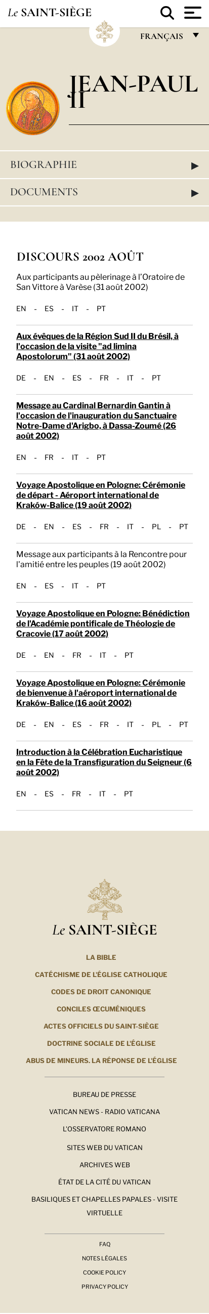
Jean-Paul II (133, 91)
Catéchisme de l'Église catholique (101, 974)
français (162, 39)
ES (49, 308)
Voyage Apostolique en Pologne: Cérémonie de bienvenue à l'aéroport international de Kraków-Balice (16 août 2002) (100, 692)
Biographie (104, 165)
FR (104, 377)
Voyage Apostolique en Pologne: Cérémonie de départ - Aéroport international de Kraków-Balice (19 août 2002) (100, 494)
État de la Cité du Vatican (104, 1181)
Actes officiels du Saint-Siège (101, 1025)
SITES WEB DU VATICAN (105, 1147)
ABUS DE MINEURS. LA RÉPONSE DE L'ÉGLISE (101, 1060)
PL (156, 526)
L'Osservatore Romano (104, 1128)
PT (101, 308)
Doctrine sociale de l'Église (101, 1042)
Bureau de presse (104, 1093)
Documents (104, 192)
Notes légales (104, 1258)
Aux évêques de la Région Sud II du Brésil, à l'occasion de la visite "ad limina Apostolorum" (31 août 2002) (97, 345)
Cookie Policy (104, 1272)
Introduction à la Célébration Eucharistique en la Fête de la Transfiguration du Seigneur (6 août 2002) (104, 761)
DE (21, 377)
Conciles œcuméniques (101, 1008)
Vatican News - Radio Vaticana (104, 1111)
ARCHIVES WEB (104, 1164)
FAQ (104, 1244)
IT (75, 308)
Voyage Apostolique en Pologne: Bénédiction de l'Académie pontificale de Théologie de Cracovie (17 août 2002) (103, 623)
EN (21, 308)
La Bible (101, 956)
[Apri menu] (191, 12)
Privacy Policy (104, 1286)
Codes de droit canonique (101, 991)
